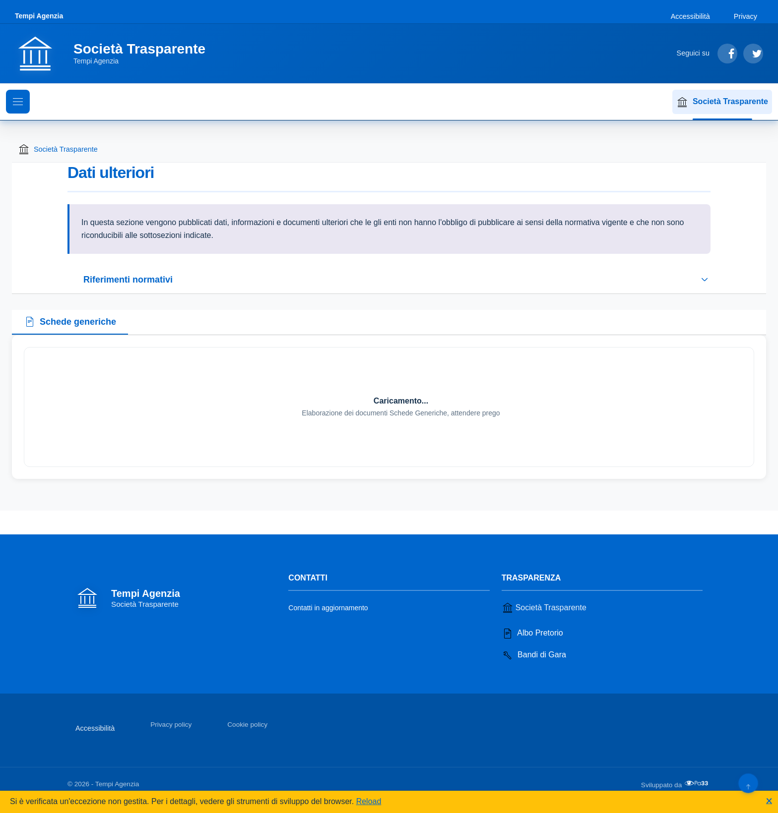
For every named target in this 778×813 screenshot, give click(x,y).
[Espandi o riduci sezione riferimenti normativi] (389, 279)
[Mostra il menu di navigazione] (18, 102)
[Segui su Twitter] (753, 53)
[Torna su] (748, 783)
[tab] (70, 323)
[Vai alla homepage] (116, 53)
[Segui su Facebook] (727, 53)
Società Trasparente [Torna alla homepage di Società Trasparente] (58, 149)
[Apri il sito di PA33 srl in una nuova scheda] (697, 783)
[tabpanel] (389, 407)
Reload (369, 801)
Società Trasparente (722, 102)
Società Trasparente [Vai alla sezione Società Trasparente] (544, 608)
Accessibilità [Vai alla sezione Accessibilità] (690, 16)
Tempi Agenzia (39, 16)
